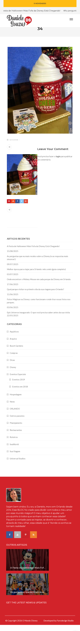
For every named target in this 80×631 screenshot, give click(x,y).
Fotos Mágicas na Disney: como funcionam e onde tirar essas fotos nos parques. (38, 307)
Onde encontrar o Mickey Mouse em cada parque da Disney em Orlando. (39, 285)
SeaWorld (14, 450)
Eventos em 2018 (20, 392)
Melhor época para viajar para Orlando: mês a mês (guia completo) (36, 275)
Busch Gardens (16, 352)
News (12, 407)
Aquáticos (14, 337)
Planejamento (16, 429)
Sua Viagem (15, 457)
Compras (14, 359)
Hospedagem (15, 400)
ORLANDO (15, 415)
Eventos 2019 (18, 385)
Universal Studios (17, 464)
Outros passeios (17, 422)
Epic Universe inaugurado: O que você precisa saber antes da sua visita (38, 318)
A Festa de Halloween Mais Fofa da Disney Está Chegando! (33, 252)
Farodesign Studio (65, 626)
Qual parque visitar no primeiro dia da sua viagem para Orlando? (35, 295)
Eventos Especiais (18, 380)
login (58, 162)
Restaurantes (16, 436)
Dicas (12, 366)
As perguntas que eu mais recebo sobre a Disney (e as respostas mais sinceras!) (37, 264)
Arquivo (13, 345)
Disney (13, 373)
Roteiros (14, 443)
